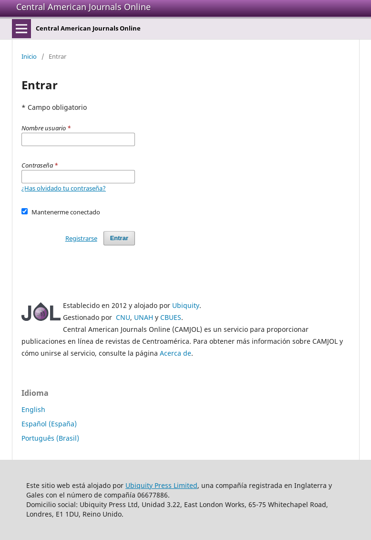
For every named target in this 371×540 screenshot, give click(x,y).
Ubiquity (185, 305)
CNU (123, 317)
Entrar (119, 238)
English (33, 409)
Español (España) (49, 423)
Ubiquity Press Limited (161, 485)
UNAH (143, 317)
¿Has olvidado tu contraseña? (63, 188)
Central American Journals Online (83, 6)
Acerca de (175, 353)
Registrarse (81, 238)
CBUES (170, 317)
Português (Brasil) (50, 438)
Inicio (29, 56)
